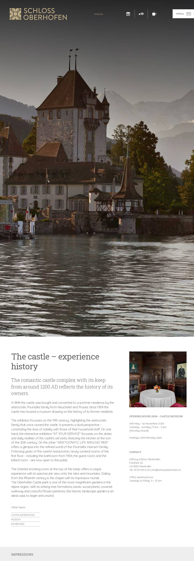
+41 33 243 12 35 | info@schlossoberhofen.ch (158, 469)
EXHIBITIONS (17, 523)
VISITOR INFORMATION (23, 515)
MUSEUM (16, 519)
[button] (183, 13)
